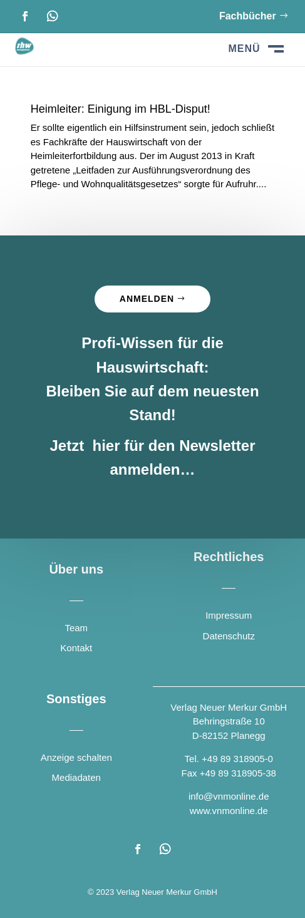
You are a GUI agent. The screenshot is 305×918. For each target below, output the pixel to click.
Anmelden (147, 299)
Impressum (228, 615)
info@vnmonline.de (229, 796)
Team (76, 627)
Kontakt (76, 647)
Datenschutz (229, 636)
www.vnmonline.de (229, 810)
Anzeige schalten (76, 757)
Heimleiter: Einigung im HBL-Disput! (120, 109)
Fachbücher (247, 16)
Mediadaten (76, 777)
